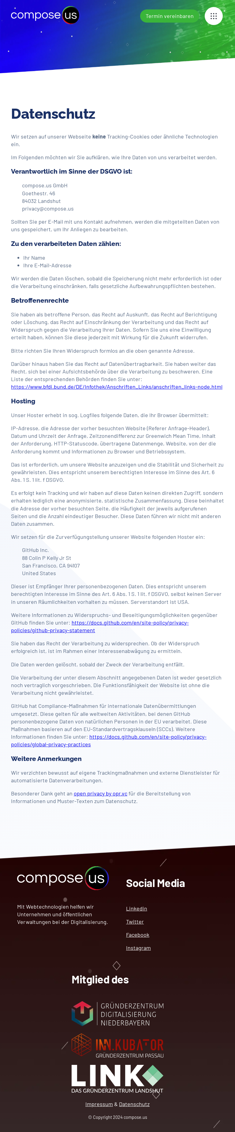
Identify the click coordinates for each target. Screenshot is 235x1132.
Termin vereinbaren (170, 16)
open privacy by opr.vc (100, 793)
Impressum (99, 1104)
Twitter (135, 921)
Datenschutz (134, 1104)
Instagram (138, 947)
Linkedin (136, 908)
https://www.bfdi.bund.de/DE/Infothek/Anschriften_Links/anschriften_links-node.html (116, 386)
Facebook (137, 934)
